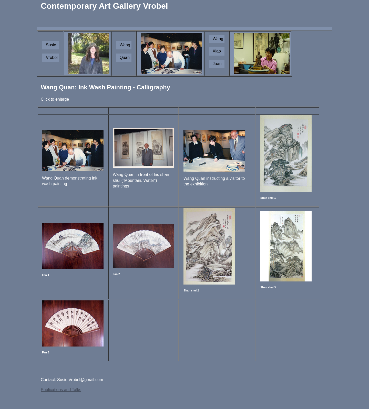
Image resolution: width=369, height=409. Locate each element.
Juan (217, 63)
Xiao (217, 51)
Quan (125, 57)
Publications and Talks (61, 389)
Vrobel (52, 57)
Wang (125, 45)
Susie (51, 45)
